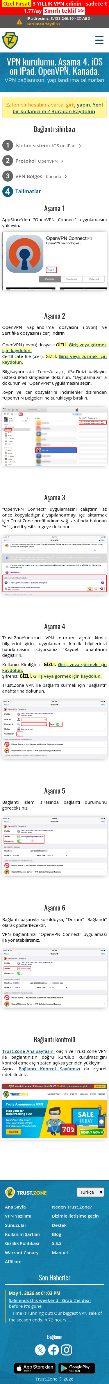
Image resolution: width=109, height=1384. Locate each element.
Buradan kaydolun (73, 111)
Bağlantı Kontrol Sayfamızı (49, 1068)
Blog (56, 1234)
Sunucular (15, 1225)
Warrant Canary (22, 1252)
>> (64, 11)
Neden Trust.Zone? (72, 1207)
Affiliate (13, 1261)
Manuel (60, 1252)
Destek (59, 1225)
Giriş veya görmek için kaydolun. (67, 676)
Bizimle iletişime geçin (75, 1216)
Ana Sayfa (15, 1207)
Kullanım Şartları (22, 1234)
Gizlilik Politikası (22, 1243)
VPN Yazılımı (18, 1216)
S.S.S (57, 1243)
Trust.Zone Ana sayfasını (28, 1051)
